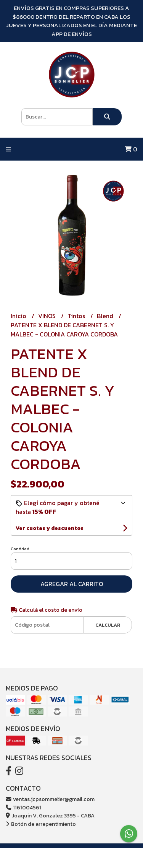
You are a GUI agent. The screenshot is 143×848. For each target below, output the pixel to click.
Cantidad (20, 549)
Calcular (107, 625)
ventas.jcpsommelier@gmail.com (50, 799)
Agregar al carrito (71, 583)
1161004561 (23, 807)
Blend (106, 315)
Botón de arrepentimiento (41, 824)
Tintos (77, 315)
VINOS (47, 315)
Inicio (19, 315)
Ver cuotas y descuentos (50, 528)
